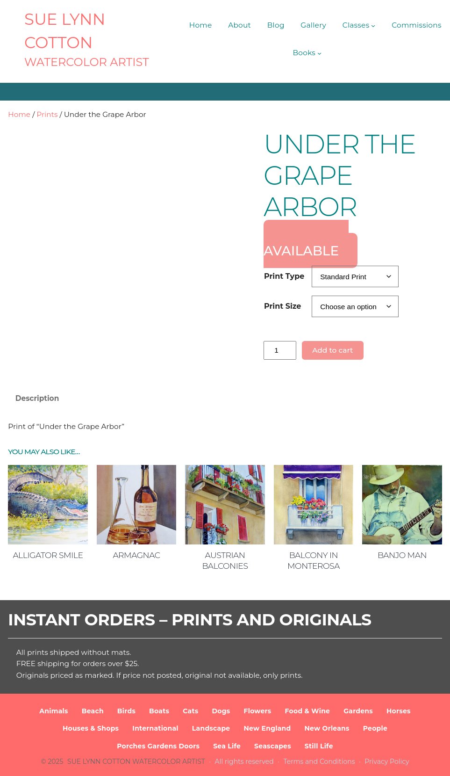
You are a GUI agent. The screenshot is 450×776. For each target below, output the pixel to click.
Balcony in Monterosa (313, 560)
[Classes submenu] (373, 25)
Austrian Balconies (225, 560)
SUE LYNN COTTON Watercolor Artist (136, 761)
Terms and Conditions (319, 761)
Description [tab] (37, 398)
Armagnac (136, 555)
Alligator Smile (48, 555)
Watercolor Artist (86, 62)
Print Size (282, 306)
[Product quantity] (280, 350)
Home (19, 114)
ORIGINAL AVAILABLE (306, 243)
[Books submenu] (319, 53)
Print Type (284, 276)
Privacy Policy (386, 761)
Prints (46, 114)
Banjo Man (402, 555)
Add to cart (332, 350)
